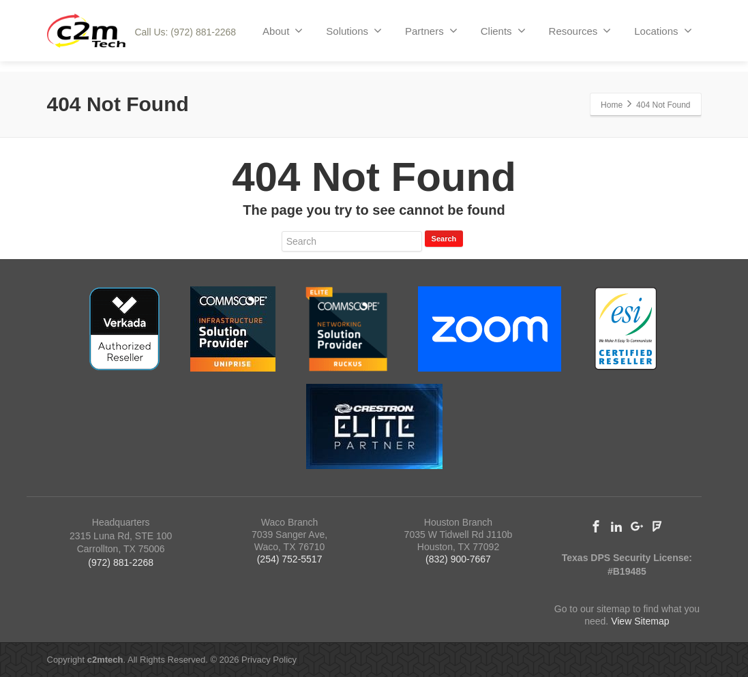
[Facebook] (596, 526)
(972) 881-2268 (120, 562)
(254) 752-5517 (290, 559)
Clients (503, 31)
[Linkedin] (616, 526)
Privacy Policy (269, 660)
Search (444, 239)
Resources (580, 31)
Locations (662, 31)
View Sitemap (640, 621)
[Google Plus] (637, 526)
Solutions (354, 31)
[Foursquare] (657, 526)
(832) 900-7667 (458, 559)
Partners (431, 31)
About (283, 31)
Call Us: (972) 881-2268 (185, 32)
